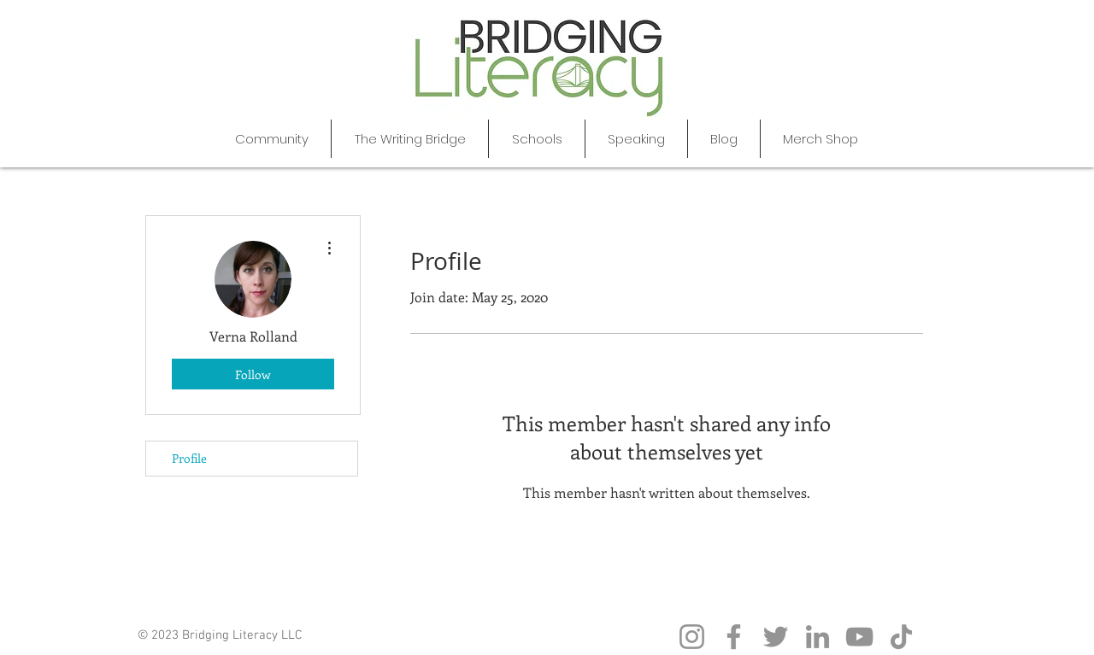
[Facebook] (733, 636)
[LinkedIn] (817, 636)
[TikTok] (901, 636)
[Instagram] (692, 636)
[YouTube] (859, 636)
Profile (189, 458)
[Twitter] (775, 636)
